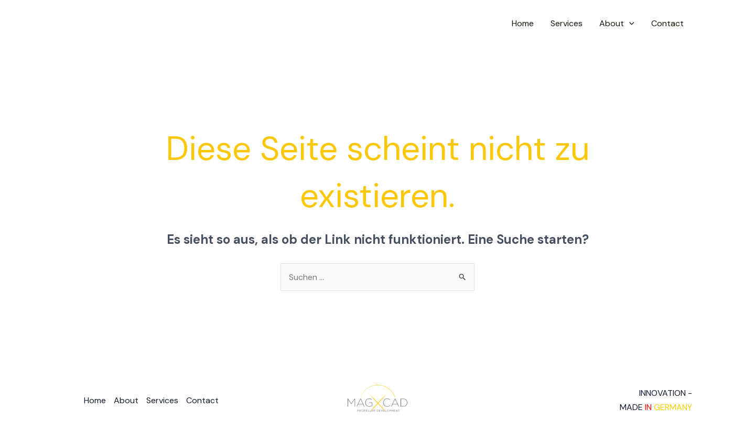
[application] (629, 23)
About (616, 23)
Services (567, 23)
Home (523, 23)
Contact (667, 23)
